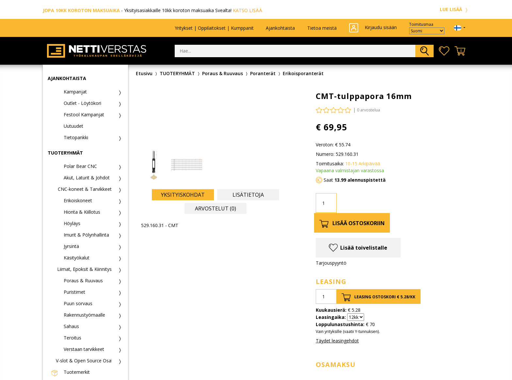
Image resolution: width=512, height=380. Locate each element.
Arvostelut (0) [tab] (215, 208)
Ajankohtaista (280, 28)
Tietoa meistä (322, 28)
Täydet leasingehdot (337, 341)
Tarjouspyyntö (331, 263)
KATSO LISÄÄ (247, 10)
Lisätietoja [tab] (248, 194)
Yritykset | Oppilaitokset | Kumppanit (214, 28)
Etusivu (144, 73)
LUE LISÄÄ (454, 9)
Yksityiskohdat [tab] (183, 194)
